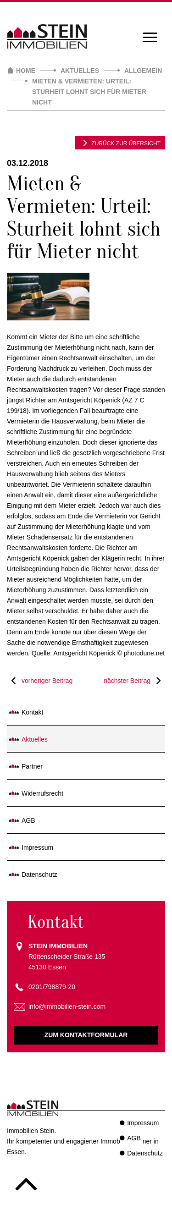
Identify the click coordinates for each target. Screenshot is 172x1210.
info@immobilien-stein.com (66, 1006)
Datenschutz (39, 874)
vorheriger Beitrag (39, 680)
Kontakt (32, 712)
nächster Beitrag (134, 680)
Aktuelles (80, 70)
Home (25, 70)
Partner (32, 766)
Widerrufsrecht (42, 793)
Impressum (37, 847)
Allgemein (143, 70)
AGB (28, 820)
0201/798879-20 (51, 986)
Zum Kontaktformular (86, 1035)
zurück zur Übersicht (120, 142)
